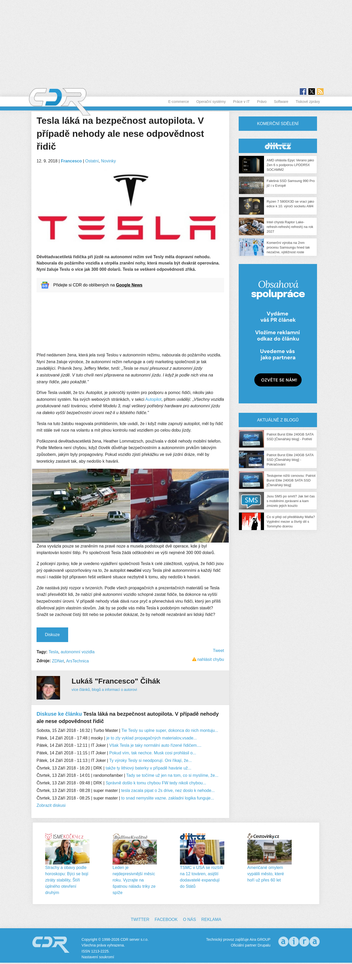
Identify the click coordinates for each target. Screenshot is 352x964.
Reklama (211, 919)
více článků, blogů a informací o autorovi (104, 689)
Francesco (71, 161)
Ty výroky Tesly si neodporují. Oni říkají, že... (150, 760)
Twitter (140, 919)
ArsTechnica (77, 661)
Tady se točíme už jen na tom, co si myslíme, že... (172, 775)
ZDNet (58, 661)
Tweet (218, 650)
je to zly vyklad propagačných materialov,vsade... (151, 738)
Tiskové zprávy (308, 101)
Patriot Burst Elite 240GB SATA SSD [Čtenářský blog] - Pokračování (290, 459)
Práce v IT (241, 101)
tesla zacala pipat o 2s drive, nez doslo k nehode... (168, 790)
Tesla (53, 652)
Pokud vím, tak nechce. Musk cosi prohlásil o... (152, 753)
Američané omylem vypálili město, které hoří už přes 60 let (265, 873)
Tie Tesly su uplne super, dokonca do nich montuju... (169, 730)
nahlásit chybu (210, 659)
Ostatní (92, 161)
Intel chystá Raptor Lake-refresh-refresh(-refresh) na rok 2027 (290, 226)
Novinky (108, 161)
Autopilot (153, 399)
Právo (262, 101)
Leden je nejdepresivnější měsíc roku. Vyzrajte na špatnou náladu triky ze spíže (134, 880)
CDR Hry (278, 146)
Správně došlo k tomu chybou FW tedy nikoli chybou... (155, 783)
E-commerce (178, 101)
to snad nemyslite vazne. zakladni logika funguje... (167, 798)
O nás (189, 919)
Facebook (166, 919)
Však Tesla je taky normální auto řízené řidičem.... (155, 745)
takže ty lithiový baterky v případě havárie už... (148, 768)
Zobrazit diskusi (51, 805)
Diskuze (52, 634)
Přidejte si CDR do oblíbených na (97, 285)
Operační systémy (211, 101)
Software (281, 101)
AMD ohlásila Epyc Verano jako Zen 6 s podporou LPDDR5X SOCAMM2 (290, 165)
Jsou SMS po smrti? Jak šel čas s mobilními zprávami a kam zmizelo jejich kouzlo (291, 501)
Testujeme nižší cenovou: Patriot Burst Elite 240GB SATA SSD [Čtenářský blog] (291, 480)
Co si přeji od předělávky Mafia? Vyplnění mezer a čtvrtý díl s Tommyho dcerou (291, 521)
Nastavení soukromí (97, 957)
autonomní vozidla (78, 652)
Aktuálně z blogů (277, 420)
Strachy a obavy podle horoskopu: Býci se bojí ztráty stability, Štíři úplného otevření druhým (66, 880)
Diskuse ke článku (59, 714)
